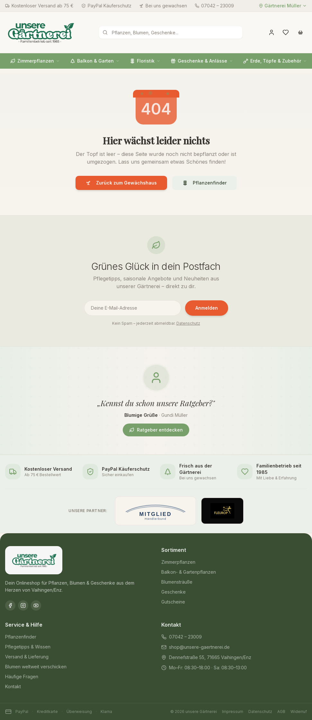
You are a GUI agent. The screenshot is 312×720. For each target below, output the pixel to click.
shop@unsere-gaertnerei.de (195, 647)
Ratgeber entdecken (156, 430)
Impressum (232, 711)
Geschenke (173, 592)
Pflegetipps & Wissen (27, 646)
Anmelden (206, 308)
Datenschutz (188, 323)
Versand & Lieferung (27, 656)
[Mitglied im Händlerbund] (155, 510)
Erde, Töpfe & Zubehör (275, 61)
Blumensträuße (176, 582)
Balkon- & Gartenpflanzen (188, 572)
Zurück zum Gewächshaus (121, 182)
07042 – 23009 (181, 636)
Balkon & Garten (95, 61)
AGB (281, 711)
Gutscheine (173, 601)
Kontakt (13, 686)
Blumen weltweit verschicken (36, 666)
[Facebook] (10, 605)
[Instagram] (23, 605)
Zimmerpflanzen (35, 61)
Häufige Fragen (21, 676)
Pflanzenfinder (205, 182)
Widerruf (298, 711)
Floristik (145, 61)
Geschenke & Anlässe (202, 61)
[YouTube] (36, 605)
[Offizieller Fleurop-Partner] (222, 511)
